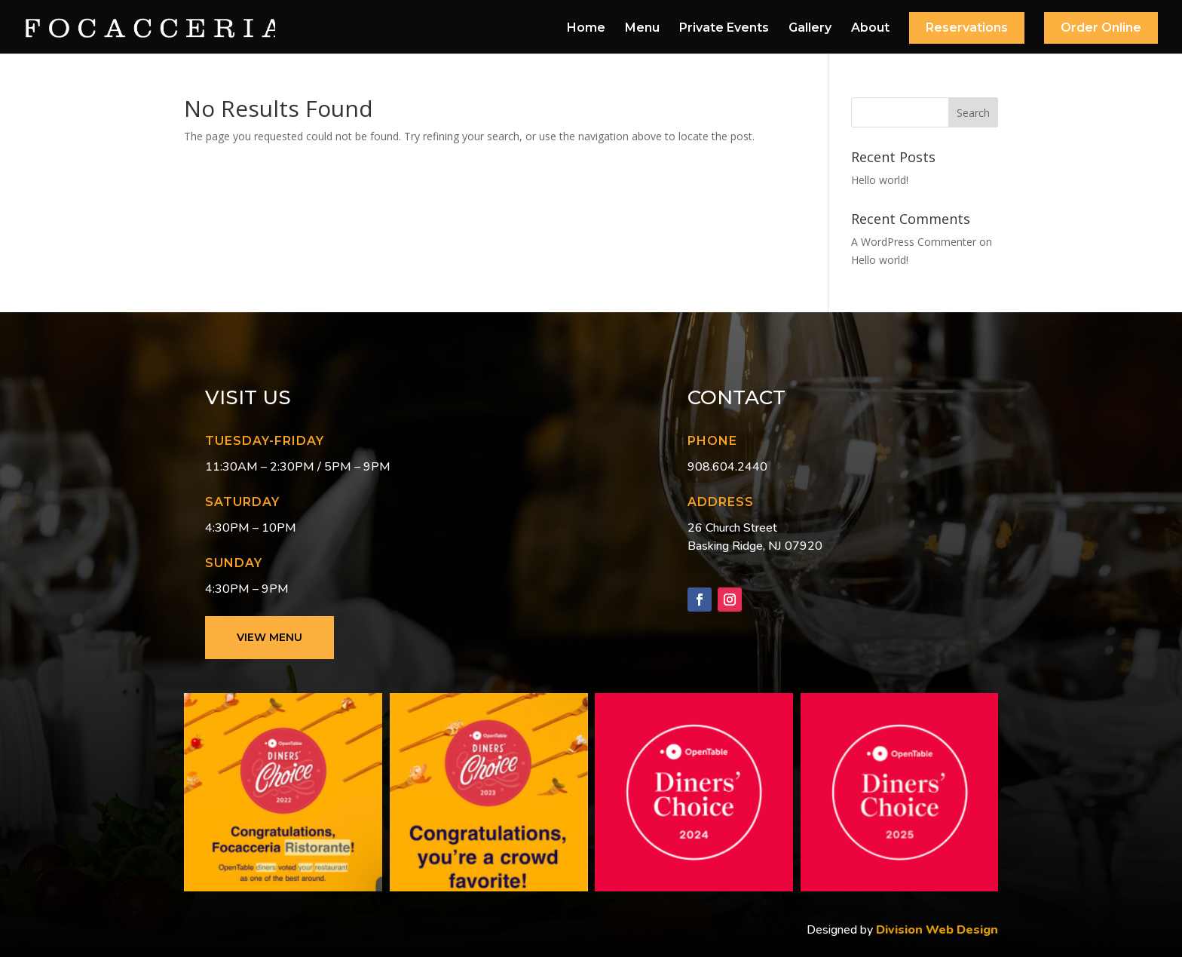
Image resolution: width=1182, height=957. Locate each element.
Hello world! (879, 180)
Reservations (967, 27)
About (870, 29)
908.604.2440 (727, 467)
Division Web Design (935, 930)
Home (586, 29)
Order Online (1101, 27)
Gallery (810, 29)
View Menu (269, 637)
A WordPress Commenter (913, 242)
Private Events (724, 29)
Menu (642, 29)
